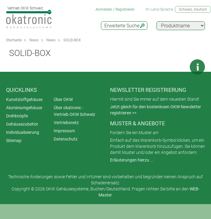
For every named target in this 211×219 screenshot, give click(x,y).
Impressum (64, 130)
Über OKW (63, 99)
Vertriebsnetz (66, 122)
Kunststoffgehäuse (24, 99)
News (34, 40)
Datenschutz (66, 139)
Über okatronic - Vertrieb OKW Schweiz (74, 111)
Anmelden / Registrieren (115, 9)
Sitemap (14, 140)
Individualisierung (22, 132)
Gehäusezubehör (22, 124)
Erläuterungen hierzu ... (132, 160)
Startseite (14, 40)
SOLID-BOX (72, 40)
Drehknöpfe (17, 115)
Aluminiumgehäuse (24, 107)
